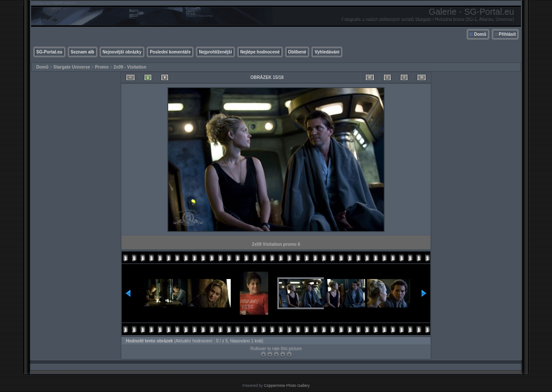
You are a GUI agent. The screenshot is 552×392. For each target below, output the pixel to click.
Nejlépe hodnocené (260, 52)
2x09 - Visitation (129, 67)
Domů (480, 34)
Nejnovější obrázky (122, 52)
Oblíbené (297, 52)
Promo (102, 67)
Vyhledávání (326, 52)
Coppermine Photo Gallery (287, 385)
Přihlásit (507, 34)
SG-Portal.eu (49, 52)
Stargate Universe (71, 67)
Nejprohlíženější (215, 52)
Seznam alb (82, 52)
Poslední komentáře (170, 52)
